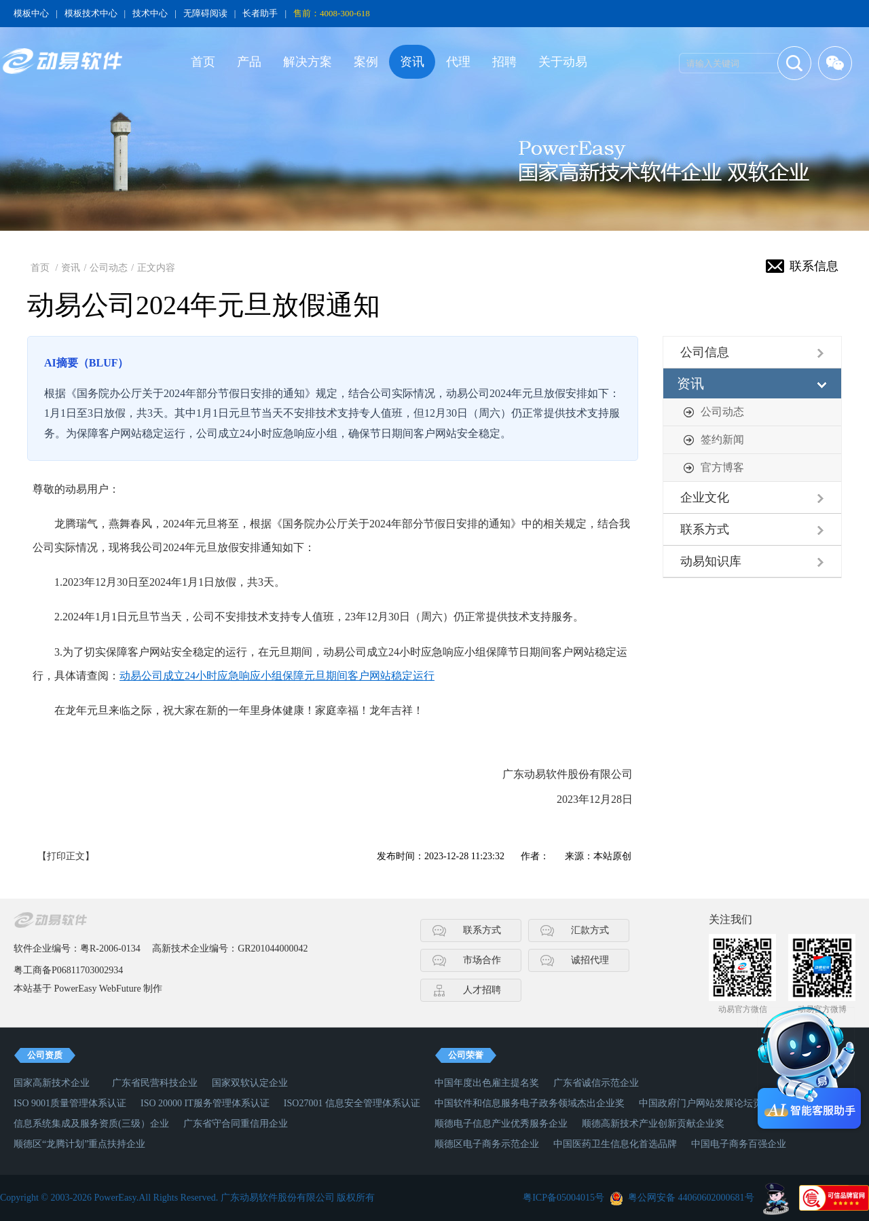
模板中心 (31, 13)
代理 (458, 62)
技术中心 (150, 13)
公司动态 (109, 268)
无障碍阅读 (205, 13)
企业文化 (704, 497)
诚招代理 (590, 960)
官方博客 (722, 467)
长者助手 (260, 13)
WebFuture (120, 988)
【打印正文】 (65, 856)
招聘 (504, 62)
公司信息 (704, 352)
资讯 (412, 62)
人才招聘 (482, 990)
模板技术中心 (90, 13)
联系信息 (814, 266)
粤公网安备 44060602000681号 (691, 1197)
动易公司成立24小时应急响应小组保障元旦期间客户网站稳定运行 (276, 675)
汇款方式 (590, 930)
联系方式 (704, 529)
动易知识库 (710, 561)
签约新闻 (722, 439)
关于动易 (562, 62)
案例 (366, 62)
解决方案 (307, 62)
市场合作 (482, 960)
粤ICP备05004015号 (563, 1197)
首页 (203, 62)
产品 (249, 62)
